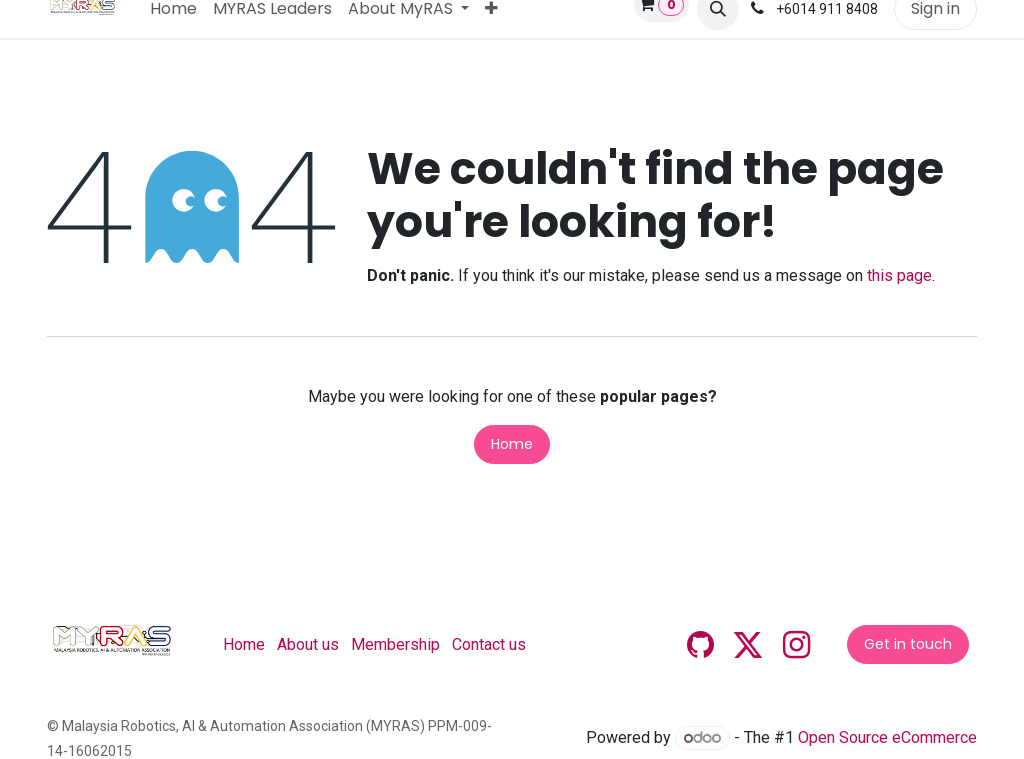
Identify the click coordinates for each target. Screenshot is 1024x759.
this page (899, 275)
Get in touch (908, 644)
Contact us (489, 644)
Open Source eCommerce (887, 737)
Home (512, 444)
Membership (395, 644)
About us (308, 644)
